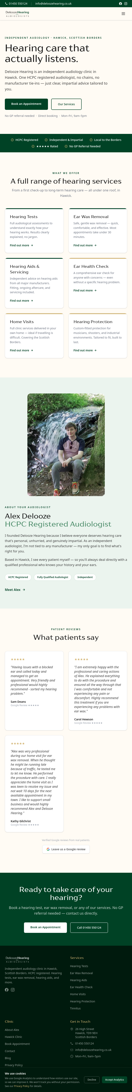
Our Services (66, 104)
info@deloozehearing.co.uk (53, 3)
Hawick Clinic (13, 1037)
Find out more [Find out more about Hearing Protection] (85, 350)
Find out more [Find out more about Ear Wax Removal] (85, 245)
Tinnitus (75, 1008)
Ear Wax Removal (81, 973)
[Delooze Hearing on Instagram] (13, 990)
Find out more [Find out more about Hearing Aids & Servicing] (21, 300)
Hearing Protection (82, 1001)
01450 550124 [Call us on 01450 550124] (16, 3)
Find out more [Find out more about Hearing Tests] (21, 245)
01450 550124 (84, 1043)
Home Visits (78, 994)
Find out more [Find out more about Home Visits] (21, 350)
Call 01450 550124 (89, 927)
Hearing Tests (79, 966)
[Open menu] (123, 13)
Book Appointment (17, 1044)
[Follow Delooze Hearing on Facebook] (120, 3)
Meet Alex (15, 589)
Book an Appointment (26, 104)
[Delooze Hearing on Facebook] (6, 990)
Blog (8, 1058)
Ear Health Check (81, 987)
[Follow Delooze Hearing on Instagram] (125, 3)
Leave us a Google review (66, 849)
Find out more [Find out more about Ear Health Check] (85, 290)
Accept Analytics (114, 1079)
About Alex (12, 1030)
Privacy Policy (14, 1065)
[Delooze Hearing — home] (17, 14)
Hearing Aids (78, 980)
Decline (91, 1079)
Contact (10, 1051)
